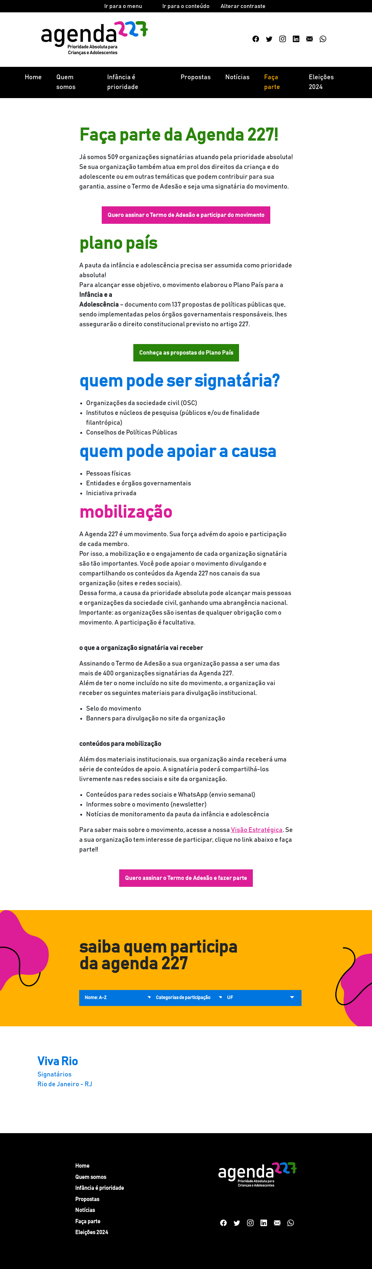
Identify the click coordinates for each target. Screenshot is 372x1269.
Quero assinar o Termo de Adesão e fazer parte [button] (186, 878)
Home (33, 77)
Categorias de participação (183, 997)
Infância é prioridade (122, 82)
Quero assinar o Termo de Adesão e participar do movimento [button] (186, 215)
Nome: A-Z (95, 997)
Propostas (196, 77)
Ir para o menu (123, 6)
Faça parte (272, 82)
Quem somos (66, 82)
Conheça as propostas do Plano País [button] (186, 353)
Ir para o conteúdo (186, 6)
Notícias (237, 77)
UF (230, 997)
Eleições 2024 (321, 82)
